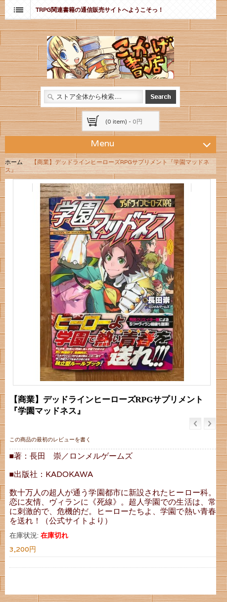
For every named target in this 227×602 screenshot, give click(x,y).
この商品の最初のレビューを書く (50, 439)
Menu (152, 143)
